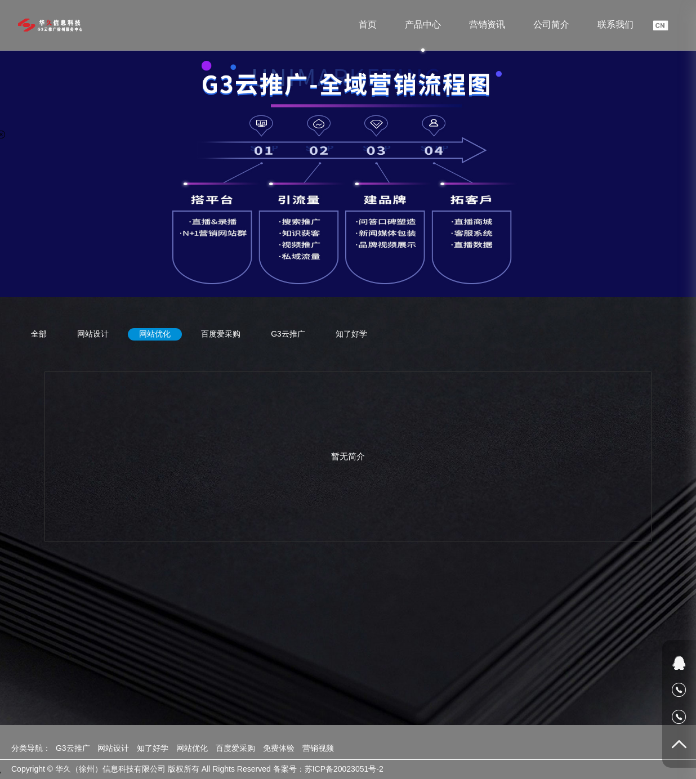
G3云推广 (288, 333)
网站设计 (93, 333)
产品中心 (423, 24)
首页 (368, 24)
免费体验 (279, 748)
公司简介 (551, 24)
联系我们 (615, 24)
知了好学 (351, 333)
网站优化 (155, 333)
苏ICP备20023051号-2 (344, 768)
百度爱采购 (220, 333)
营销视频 (318, 748)
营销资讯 (487, 24)
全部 (39, 333)
